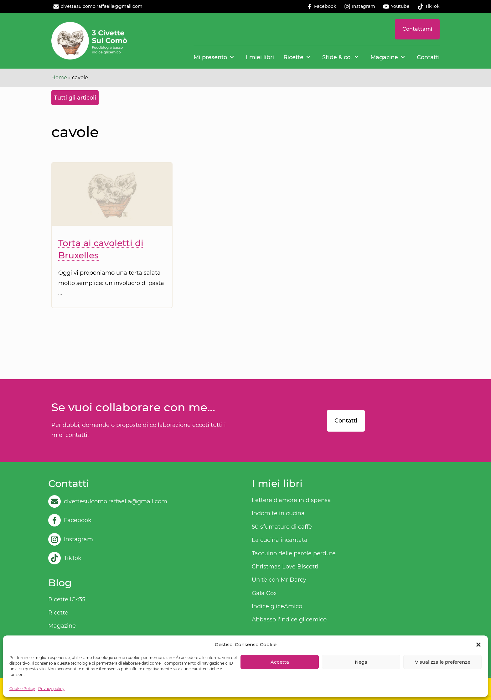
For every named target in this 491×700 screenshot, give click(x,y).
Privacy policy (51, 688)
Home (59, 77)
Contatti (428, 57)
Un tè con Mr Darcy (279, 579)
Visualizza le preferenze (442, 662)
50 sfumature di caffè (282, 526)
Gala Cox (264, 593)
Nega (361, 662)
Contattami (417, 29)
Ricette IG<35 (66, 599)
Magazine (384, 57)
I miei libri (260, 57)
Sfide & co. (337, 57)
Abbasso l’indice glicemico (289, 619)
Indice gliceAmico (277, 606)
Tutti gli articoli (75, 97)
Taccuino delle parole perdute (294, 553)
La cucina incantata (280, 540)
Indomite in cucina (278, 513)
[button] (478, 644)
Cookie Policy (22, 688)
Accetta (280, 662)
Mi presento (210, 57)
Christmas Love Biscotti (285, 566)
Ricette (293, 57)
